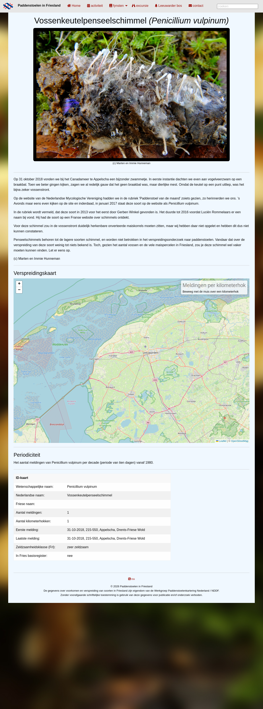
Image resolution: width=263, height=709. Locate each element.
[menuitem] (74, 6)
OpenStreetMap (239, 441)
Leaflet (221, 441)
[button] (19, 284)
